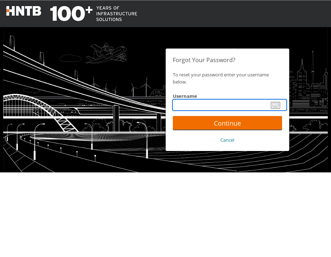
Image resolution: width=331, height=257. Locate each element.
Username (185, 96)
